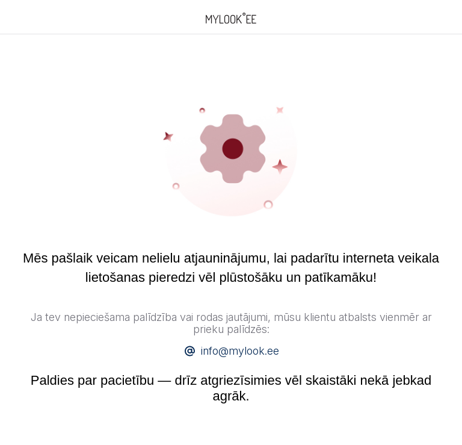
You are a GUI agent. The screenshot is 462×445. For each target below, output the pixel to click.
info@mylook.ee (240, 350)
